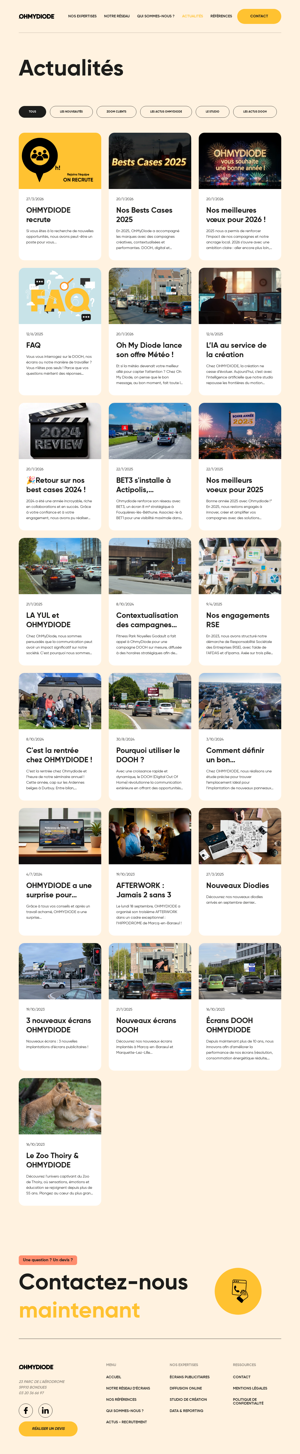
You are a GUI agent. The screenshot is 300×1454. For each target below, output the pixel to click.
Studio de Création (188, 1400)
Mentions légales (250, 1388)
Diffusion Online (186, 1388)
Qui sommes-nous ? (156, 16)
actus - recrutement (126, 1422)
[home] (37, 16)
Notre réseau (117, 16)
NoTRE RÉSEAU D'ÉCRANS (128, 1388)
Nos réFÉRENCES (121, 1400)
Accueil (113, 1377)
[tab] (32, 112)
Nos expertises (82, 16)
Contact (259, 16)
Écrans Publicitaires (190, 1377)
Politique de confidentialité (248, 1401)
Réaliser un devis (48, 1429)
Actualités (192, 16)
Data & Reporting (186, 1411)
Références (221, 16)
